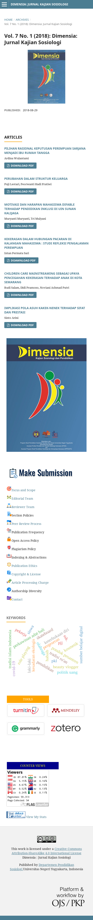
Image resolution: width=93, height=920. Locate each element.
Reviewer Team (23, 507)
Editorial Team (22, 498)
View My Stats (36, 817)
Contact (17, 599)
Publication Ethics (24, 566)
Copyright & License (26, 574)
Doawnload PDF (22, 260)
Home (8, 20)
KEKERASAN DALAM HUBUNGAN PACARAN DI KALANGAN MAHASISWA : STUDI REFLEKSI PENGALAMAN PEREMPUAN (46, 243)
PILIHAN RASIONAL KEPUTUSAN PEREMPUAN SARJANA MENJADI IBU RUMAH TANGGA (45, 150)
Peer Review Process (26, 524)
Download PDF (22, 165)
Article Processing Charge (30, 582)
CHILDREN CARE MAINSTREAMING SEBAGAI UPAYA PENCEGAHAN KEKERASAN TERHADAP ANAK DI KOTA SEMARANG (43, 277)
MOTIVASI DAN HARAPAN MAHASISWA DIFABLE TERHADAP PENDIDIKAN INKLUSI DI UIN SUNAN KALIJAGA (40, 208)
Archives (22, 20)
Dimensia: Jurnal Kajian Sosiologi (39, 4)
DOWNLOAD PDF (22, 226)
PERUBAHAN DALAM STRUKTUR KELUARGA (36, 179)
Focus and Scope (23, 490)
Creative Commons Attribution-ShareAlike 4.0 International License (47, 851)
